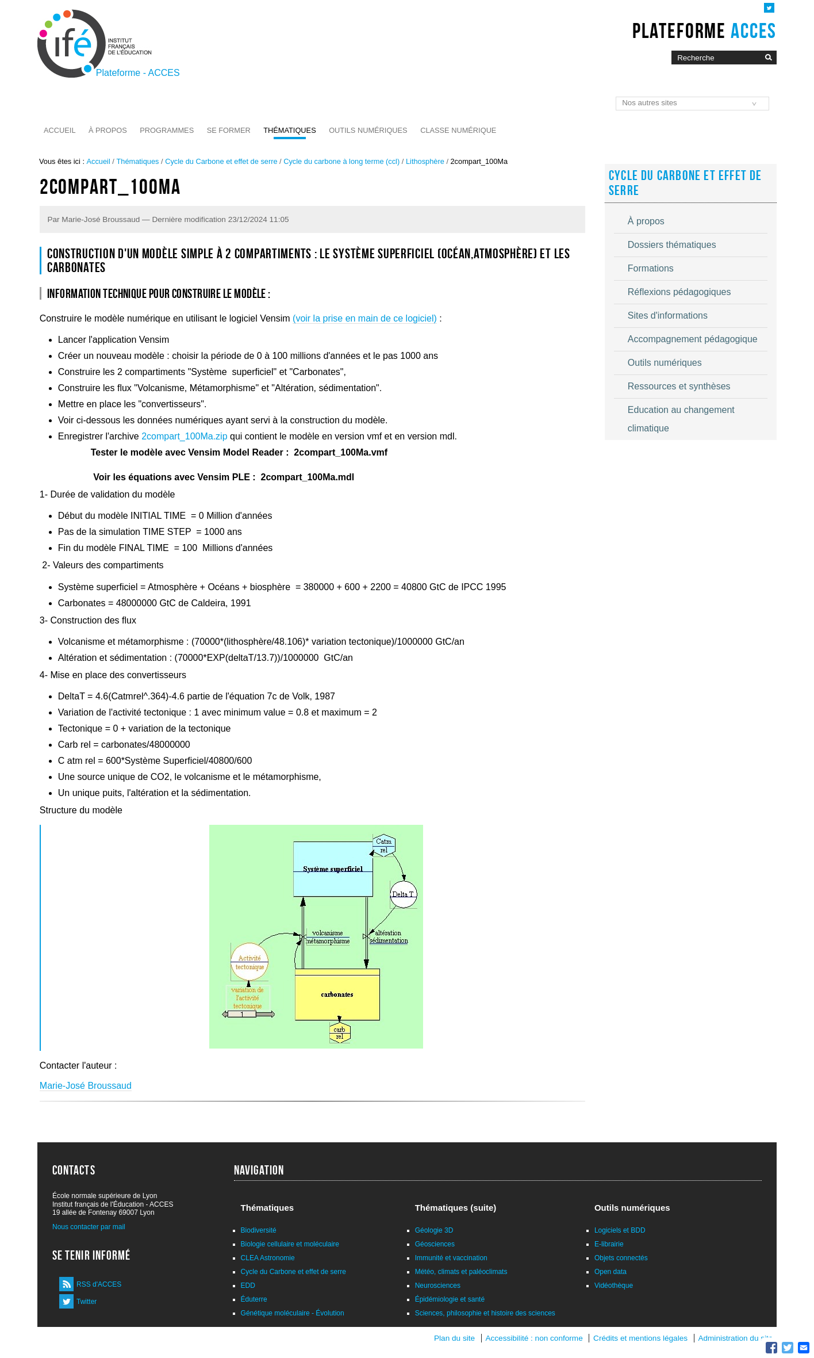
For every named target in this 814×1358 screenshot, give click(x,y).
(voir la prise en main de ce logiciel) (365, 318)
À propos (108, 130)
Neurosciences (437, 1286)
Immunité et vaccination (451, 1258)
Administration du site (735, 1338)
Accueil (59, 130)
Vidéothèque (613, 1286)
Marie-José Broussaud (86, 1086)
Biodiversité (259, 1230)
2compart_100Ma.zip (183, 436)
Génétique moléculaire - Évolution (292, 1313)
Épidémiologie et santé (450, 1299)
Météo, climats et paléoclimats (461, 1272)
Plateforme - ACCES (138, 73)
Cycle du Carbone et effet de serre (221, 161)
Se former (229, 130)
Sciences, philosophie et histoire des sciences (485, 1313)
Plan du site (454, 1338)
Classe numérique (458, 130)
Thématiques (289, 130)
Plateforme (704, 30)
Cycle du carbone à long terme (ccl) (341, 161)
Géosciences (435, 1244)
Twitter (86, 1302)
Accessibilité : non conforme (533, 1338)
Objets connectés (621, 1258)
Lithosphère (425, 161)
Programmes (167, 130)
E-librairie (609, 1244)
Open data (610, 1272)
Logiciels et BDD (620, 1230)
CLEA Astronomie (268, 1258)
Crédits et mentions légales (640, 1338)
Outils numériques (368, 130)
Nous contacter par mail (88, 1227)
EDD (248, 1286)
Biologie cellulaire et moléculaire (290, 1244)
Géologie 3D (434, 1230)
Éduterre (254, 1299)
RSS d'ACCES (98, 1284)
